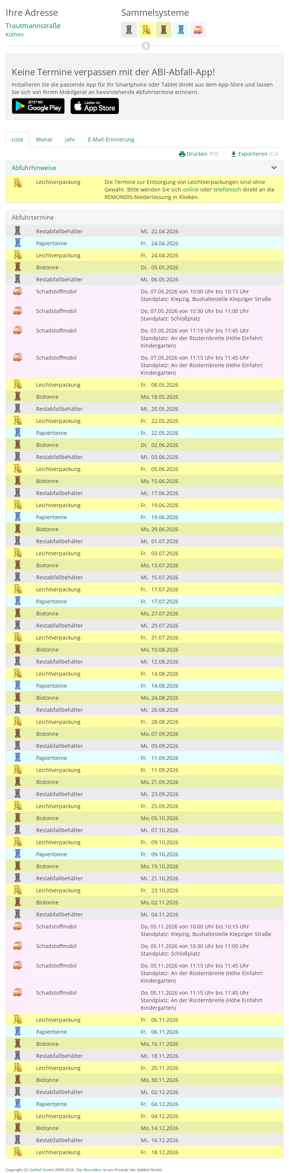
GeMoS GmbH (41, 1169)
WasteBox (92, 1169)
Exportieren (254, 154)
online (191, 189)
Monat (44, 139)
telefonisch (227, 189)
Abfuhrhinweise (34, 168)
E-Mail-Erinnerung (111, 139)
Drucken (198, 154)
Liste (17, 139)
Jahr (70, 139)
